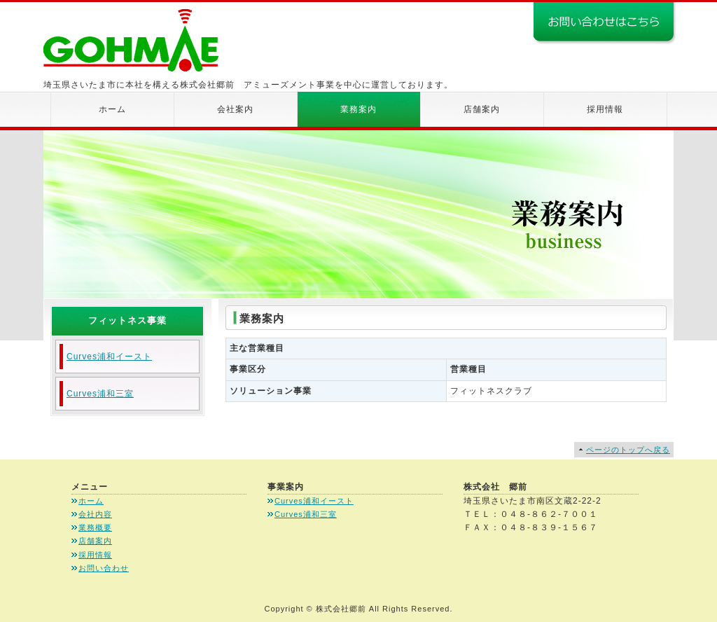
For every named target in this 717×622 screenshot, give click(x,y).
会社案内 (235, 109)
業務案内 (358, 109)
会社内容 (95, 514)
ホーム (112, 109)
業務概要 (95, 527)
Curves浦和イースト (109, 356)
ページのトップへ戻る (628, 449)
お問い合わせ (103, 568)
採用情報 (605, 109)
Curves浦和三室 (100, 394)
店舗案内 (482, 109)
